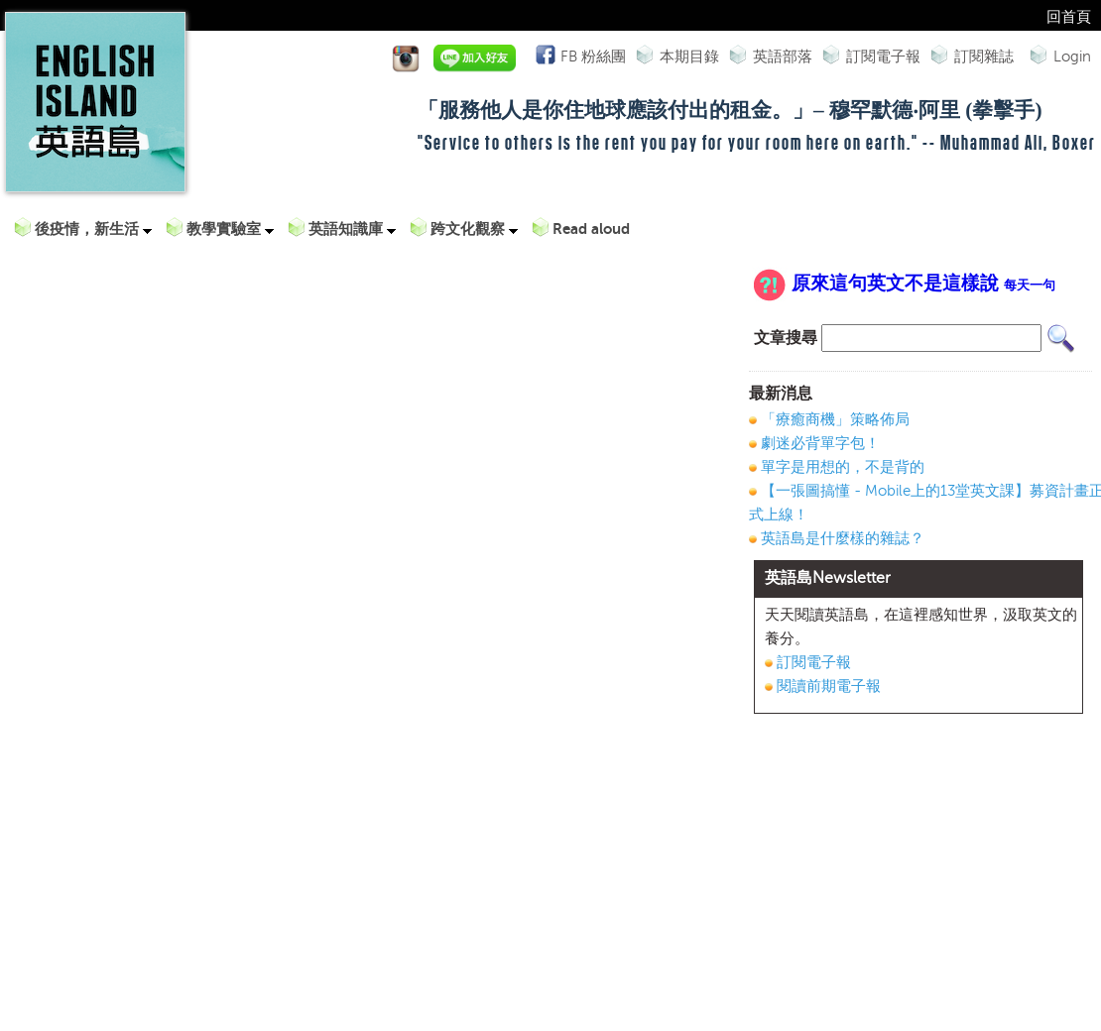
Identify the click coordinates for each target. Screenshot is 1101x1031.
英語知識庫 (352, 228)
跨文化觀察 (474, 228)
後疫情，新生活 (93, 228)
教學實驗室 (230, 228)
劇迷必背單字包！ (820, 443)
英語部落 (782, 56)
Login (1072, 56)
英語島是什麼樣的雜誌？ (842, 538)
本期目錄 (689, 56)
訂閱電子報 (883, 56)
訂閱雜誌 (984, 56)
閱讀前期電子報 (829, 686)
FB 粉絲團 (590, 54)
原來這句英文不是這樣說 (923, 283)
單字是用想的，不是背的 (842, 467)
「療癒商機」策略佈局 (835, 419)
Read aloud (591, 228)
